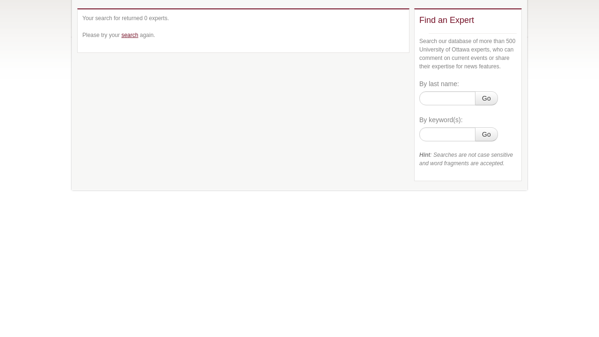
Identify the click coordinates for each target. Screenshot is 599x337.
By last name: (439, 84)
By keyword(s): (441, 120)
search (129, 35)
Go (486, 98)
